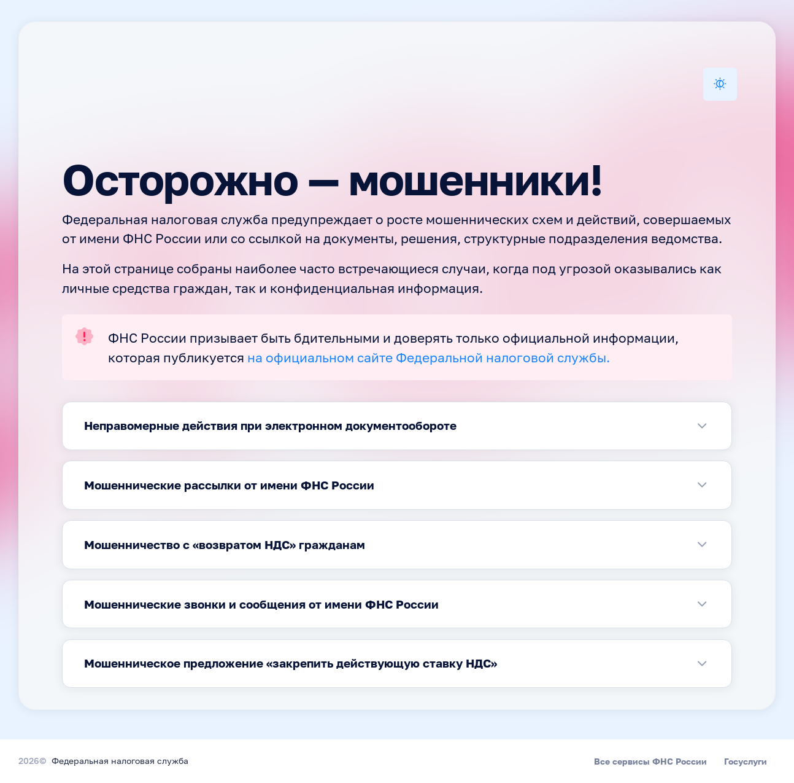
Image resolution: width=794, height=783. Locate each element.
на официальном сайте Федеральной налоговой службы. (428, 359)
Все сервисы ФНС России (650, 761)
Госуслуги (745, 761)
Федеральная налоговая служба (120, 761)
